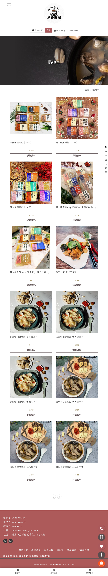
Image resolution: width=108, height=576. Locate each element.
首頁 (87, 90)
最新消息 (71, 550)
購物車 (60, 550)
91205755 (17, 526)
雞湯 (15, 556)
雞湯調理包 (45, 556)
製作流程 (48, 550)
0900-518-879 (19, 522)
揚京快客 (45, 564)
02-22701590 (18, 518)
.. (61, 564)
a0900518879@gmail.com (25, 530)
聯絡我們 (84, 550)
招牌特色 (36, 550)
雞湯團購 (33, 556)
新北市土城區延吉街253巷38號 (29, 534)
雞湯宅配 (23, 556)
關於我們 (23, 550)
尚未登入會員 (106, 162)
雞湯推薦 (7, 556)
